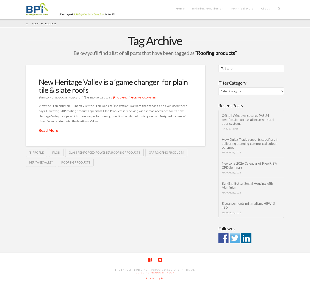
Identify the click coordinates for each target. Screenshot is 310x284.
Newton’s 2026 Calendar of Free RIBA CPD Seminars (249, 165)
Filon (56, 152)
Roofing (120, 97)
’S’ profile (36, 152)
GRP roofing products (166, 152)
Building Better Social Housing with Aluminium (247, 185)
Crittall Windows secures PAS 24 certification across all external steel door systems (248, 119)
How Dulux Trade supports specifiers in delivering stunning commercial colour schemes (250, 143)
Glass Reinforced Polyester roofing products (104, 152)
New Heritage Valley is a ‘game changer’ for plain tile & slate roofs (113, 85)
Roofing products (75, 162)
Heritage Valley (41, 162)
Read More (48, 130)
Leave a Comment (144, 97)
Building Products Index (155, 272)
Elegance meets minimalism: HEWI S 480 (248, 205)
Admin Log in (155, 278)
